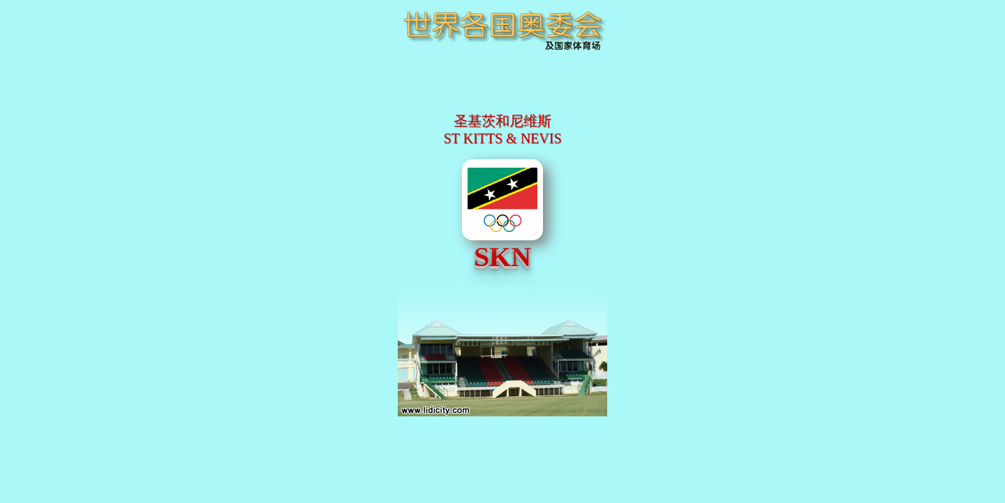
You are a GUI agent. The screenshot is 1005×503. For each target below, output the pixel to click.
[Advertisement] (502, 94)
